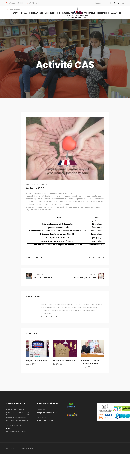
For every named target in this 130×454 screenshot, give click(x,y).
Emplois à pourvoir (71, 13)
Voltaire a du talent (43, 277)
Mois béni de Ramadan (64, 360)
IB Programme (88, 13)
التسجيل (114, 13)
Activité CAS (35, 188)
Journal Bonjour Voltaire (85, 277)
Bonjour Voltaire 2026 (36, 360)
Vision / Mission (52, 13)
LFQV (15, 13)
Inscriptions (103, 13)
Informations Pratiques (31, 13)
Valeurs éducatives (45, 420)
